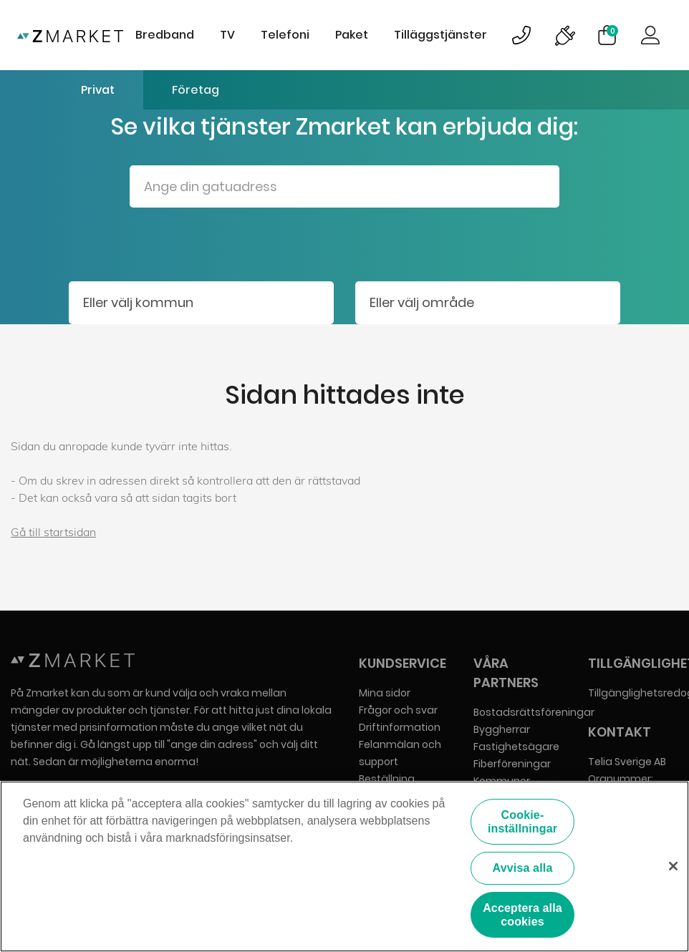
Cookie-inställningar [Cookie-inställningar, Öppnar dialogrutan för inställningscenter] (522, 822)
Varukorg (612, 31)
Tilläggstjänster (440, 34)
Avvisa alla (523, 868)
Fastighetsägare (516, 746)
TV (227, 34)
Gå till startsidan (53, 532)
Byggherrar (501, 729)
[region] (344, 866)
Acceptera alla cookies (522, 915)
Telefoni (285, 34)
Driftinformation (399, 727)
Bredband (164, 34)
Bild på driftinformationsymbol (564, 35)
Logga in (650, 35)
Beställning (387, 779)
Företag (195, 90)
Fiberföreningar (512, 764)
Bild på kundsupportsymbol (521, 35)
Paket (351, 34)
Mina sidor (384, 693)
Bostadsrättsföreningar (533, 712)
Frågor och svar (398, 710)
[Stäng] (673, 867)
